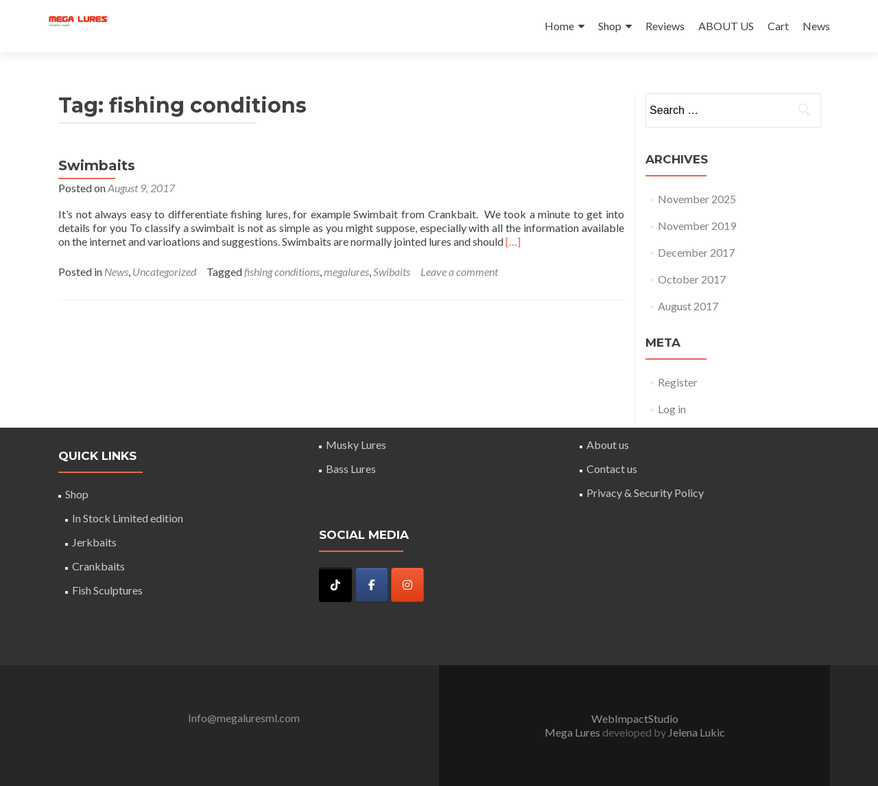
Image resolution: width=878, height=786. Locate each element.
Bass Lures (351, 468)
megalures (346, 271)
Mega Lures (573, 732)
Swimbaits (96, 165)
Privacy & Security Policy (645, 492)
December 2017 (696, 252)
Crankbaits (98, 566)
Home (559, 25)
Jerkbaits (94, 541)
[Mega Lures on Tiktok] (335, 585)
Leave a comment (459, 271)
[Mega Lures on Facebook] (371, 585)
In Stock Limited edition (127, 517)
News (816, 25)
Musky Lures (356, 444)
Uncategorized (164, 271)
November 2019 (697, 225)
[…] (513, 241)
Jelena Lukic (696, 732)
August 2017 (688, 305)
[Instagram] (407, 585)
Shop (609, 25)
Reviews (665, 25)
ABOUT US (726, 25)
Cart (778, 25)
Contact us (611, 468)
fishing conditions (282, 271)
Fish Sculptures (107, 590)
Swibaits (391, 271)
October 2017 (692, 279)
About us (607, 444)
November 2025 (697, 198)
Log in (672, 408)
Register (678, 382)
